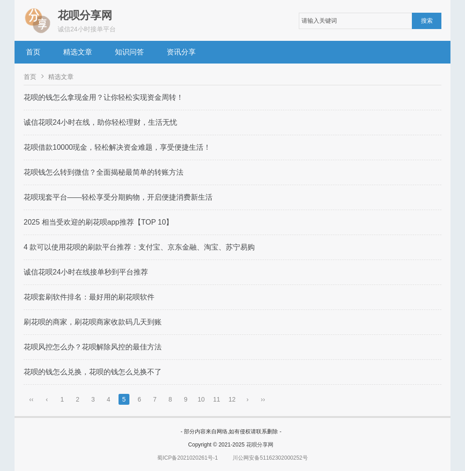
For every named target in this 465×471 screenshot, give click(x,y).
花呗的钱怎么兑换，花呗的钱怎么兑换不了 (93, 372)
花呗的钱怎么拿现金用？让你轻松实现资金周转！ (103, 97)
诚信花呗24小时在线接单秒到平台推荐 (86, 272)
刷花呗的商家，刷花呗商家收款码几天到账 (93, 322)
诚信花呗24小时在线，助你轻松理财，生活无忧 (100, 122)
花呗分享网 (259, 445)
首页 (33, 52)
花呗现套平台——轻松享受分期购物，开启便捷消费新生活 (118, 197)
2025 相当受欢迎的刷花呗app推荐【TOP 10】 (98, 222)
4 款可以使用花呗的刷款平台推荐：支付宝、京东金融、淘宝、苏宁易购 (139, 247)
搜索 (427, 20)
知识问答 (129, 52)
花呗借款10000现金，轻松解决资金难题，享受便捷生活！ (117, 147)
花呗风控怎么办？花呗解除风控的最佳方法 (93, 347)
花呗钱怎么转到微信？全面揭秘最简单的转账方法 (103, 172)
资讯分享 (181, 52)
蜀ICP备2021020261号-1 (187, 458)
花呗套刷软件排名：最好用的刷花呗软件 (89, 297)
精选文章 (77, 52)
